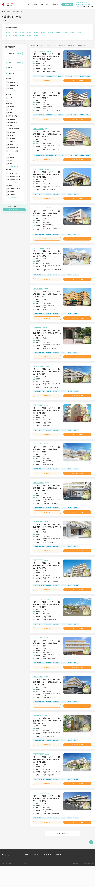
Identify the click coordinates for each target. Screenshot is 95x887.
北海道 (72, 32)
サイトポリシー (18, 885)
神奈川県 (50, 32)
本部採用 (49, 4)
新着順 (41, 51)
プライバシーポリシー (7, 885)
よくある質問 (40, 4)
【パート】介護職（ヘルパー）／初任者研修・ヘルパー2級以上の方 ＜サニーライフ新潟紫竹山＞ (47, 62)
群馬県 (65, 32)
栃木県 (8, 36)
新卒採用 (58, 876)
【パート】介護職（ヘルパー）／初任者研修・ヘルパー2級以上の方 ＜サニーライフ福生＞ (47, 423)
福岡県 (36, 36)
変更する (19, 53)
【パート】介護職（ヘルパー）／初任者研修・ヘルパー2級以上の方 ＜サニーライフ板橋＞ (47, 542)
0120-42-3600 (85, 5)
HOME (23, 4)
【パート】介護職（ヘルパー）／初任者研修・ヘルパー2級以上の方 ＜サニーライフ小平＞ (47, 581)
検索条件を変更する (14, 209)
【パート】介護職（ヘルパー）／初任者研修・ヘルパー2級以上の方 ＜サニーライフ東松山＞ (47, 182)
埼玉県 (8, 32)
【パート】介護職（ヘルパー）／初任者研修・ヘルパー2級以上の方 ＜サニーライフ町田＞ (47, 660)
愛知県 (29, 32)
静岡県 (58, 32)
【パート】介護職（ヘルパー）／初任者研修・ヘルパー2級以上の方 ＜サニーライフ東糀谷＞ (47, 502)
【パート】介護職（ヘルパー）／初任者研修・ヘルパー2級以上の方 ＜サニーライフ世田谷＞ (47, 779)
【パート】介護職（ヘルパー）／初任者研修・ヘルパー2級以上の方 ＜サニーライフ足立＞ (47, 304)
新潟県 (29, 36)
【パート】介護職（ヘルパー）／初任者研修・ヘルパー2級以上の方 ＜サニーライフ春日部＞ (47, 101)
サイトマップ (27, 885)
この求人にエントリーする (77, 86)
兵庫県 (22, 32)
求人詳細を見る (47, 86)
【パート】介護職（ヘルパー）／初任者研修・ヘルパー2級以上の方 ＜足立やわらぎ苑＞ (47, 344)
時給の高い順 (61, 51)
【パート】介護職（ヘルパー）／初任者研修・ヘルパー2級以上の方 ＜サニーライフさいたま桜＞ (47, 222)
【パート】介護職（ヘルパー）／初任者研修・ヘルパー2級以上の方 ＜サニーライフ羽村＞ (47, 463)
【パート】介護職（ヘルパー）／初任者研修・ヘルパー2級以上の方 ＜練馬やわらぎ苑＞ (47, 740)
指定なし (34, 51)
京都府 (22, 36)
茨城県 (15, 36)
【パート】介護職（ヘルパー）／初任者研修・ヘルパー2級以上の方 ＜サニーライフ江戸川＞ (47, 383)
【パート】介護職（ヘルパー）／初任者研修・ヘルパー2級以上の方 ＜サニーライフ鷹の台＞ (47, 819)
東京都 (43, 32)
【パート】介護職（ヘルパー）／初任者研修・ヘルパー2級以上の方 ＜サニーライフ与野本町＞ (47, 263)
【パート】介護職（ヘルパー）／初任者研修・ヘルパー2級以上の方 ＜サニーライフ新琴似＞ (47, 141)
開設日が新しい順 (72, 51)
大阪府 (36, 32)
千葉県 (15, 32)
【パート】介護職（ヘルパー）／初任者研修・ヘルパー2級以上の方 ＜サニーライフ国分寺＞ (47, 621)
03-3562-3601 (89, 6)
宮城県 (79, 32)
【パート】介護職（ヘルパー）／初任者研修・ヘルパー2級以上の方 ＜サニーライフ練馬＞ (47, 700)
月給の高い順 (50, 51)
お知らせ (30, 4)
